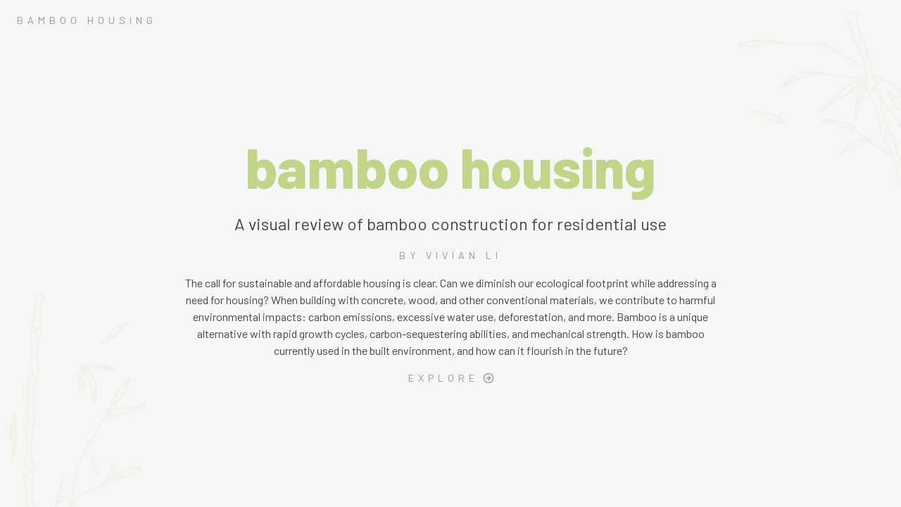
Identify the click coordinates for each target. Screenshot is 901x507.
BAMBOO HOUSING (87, 20)
